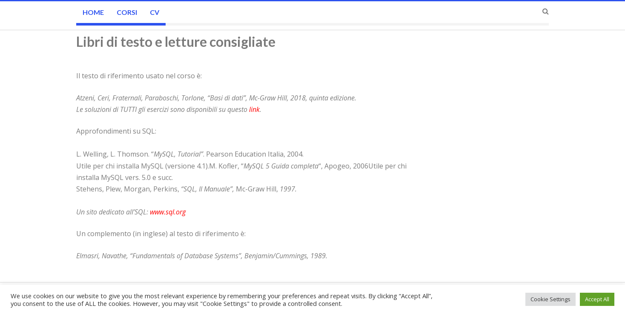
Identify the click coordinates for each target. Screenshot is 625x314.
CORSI (127, 12)
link (254, 109)
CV (154, 12)
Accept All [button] (597, 299)
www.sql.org (168, 212)
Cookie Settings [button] (550, 299)
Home (93, 12)
